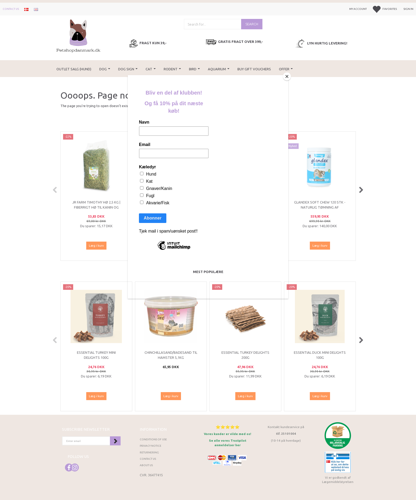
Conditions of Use (153, 439)
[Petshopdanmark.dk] (78, 35)
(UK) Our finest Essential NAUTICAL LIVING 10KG (170, 204)
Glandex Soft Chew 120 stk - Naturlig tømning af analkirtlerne (319, 207)
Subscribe (115, 440)
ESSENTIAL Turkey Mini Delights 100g (96, 355)
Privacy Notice (150, 445)
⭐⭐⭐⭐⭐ (228, 427)
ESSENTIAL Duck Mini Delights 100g (320, 355)
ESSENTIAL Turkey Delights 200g (245, 355)
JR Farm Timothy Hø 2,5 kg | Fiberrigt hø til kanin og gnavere (96, 207)
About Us (146, 465)
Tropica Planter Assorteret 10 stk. (245, 204)
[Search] (251, 24)
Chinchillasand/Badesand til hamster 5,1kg (171, 355)
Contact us (11, 8)
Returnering (149, 452)
